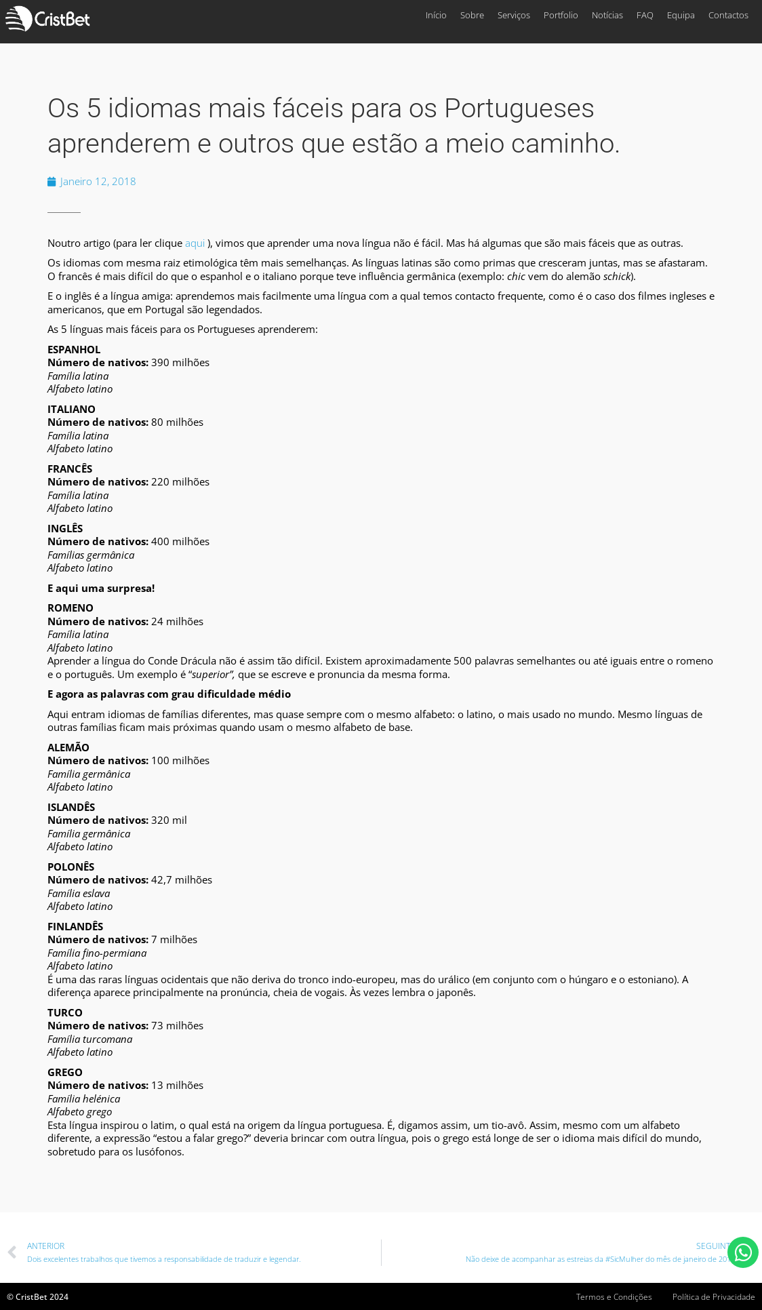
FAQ (645, 15)
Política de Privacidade (714, 1297)
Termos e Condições (614, 1297)
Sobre (472, 15)
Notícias (607, 15)
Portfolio (561, 15)
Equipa (681, 15)
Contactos (728, 15)
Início (436, 15)
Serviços (514, 15)
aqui (195, 243)
